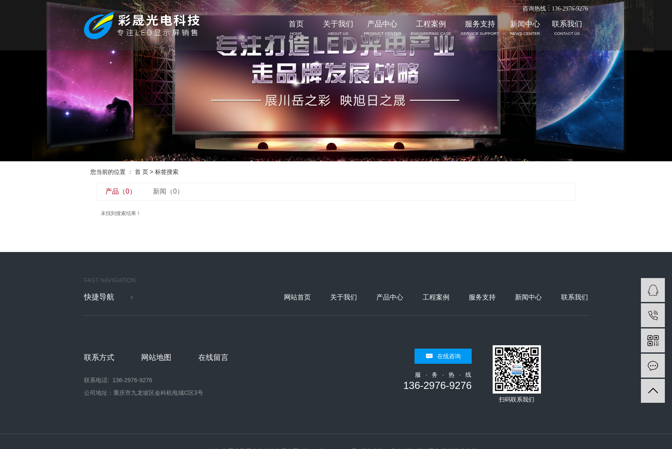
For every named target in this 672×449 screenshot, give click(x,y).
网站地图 (156, 357)
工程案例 (431, 28)
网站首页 (297, 297)
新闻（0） (168, 191)
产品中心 (382, 28)
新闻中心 (525, 28)
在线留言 (213, 357)
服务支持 (480, 28)
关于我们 (338, 28)
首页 (296, 28)
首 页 (141, 171)
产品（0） (120, 191)
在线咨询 (449, 356)
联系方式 (99, 357)
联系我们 (567, 28)
